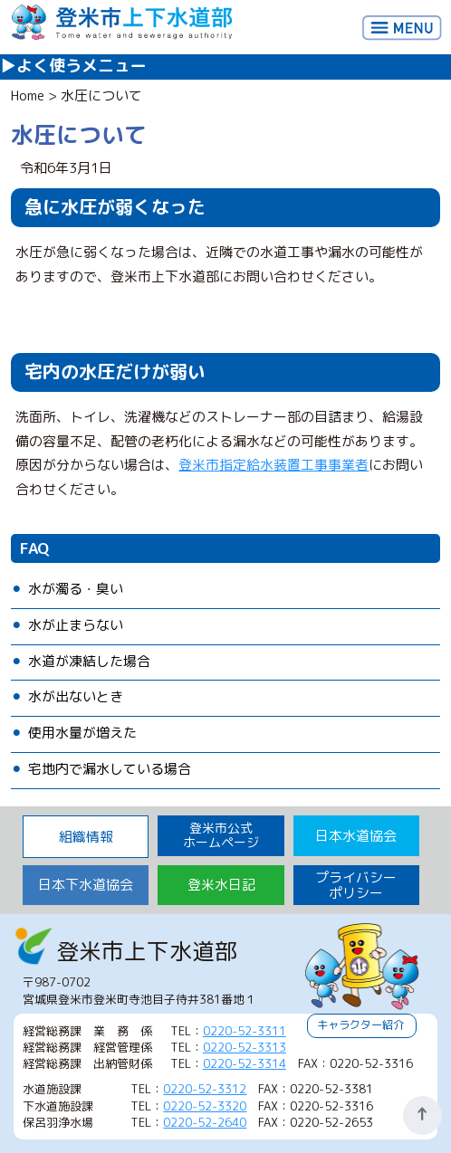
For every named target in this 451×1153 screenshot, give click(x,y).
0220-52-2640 (204, 1122)
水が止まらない (75, 624)
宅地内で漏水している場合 (109, 768)
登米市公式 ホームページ (221, 835)
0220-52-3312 (204, 1089)
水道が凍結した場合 (89, 661)
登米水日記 (221, 884)
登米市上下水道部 (122, 23)
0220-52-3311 (244, 1031)
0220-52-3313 (244, 1047)
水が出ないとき (75, 696)
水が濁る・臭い (75, 588)
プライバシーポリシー (356, 885)
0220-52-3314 (244, 1063)
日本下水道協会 (85, 884)
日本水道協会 (356, 835)
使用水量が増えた (82, 732)
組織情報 (86, 836)
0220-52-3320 (204, 1106)
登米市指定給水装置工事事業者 (273, 464)
